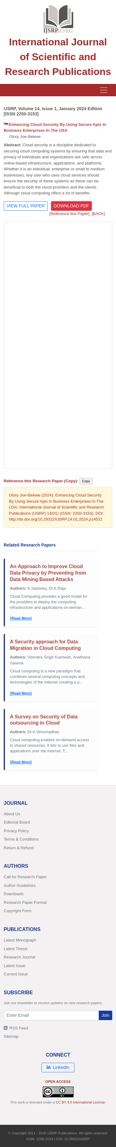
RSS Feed (16, 1028)
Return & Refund (19, 848)
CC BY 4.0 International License (80, 1102)
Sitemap (11, 1036)
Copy (86, 481)
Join (105, 1015)
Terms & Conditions (21, 839)
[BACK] (98, 213)
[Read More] (21, 618)
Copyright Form (18, 910)
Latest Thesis (16, 948)
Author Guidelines (20, 885)
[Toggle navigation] (103, 90)
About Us (12, 814)
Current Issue (16, 974)
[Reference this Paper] (69, 213)
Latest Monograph (20, 940)
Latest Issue (14, 965)
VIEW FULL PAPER (25, 205)
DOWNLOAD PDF (71, 205)
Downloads (14, 893)
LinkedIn (58, 1067)
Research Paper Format (25, 902)
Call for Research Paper (25, 877)
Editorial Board (17, 822)
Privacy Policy (16, 831)
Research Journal (19, 957)
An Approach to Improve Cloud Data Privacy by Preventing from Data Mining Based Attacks (48, 573)
